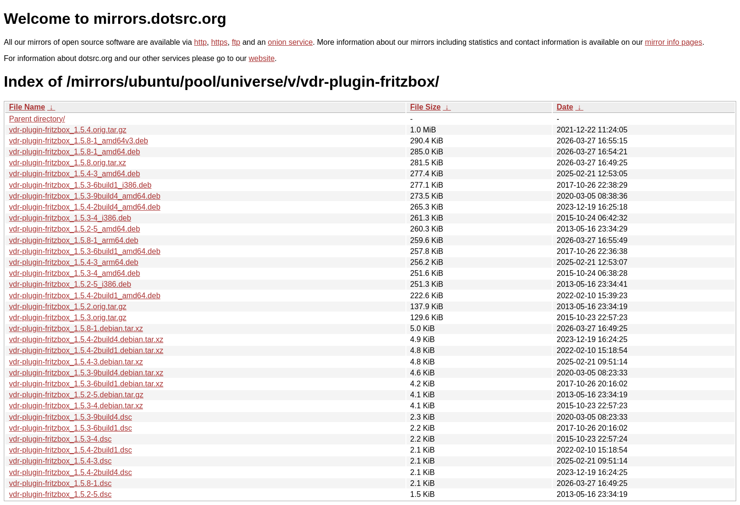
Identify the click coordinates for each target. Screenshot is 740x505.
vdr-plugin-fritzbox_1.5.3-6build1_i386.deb (80, 185)
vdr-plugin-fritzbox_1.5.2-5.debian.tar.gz (76, 395)
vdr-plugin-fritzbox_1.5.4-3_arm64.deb (73, 262)
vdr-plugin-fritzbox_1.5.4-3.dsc (60, 461)
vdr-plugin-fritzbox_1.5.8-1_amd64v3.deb (78, 141)
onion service (290, 42)
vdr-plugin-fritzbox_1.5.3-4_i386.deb (70, 218)
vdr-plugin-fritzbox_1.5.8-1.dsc (60, 483)
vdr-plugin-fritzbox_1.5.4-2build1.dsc (70, 450)
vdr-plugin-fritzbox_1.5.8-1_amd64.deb (74, 152)
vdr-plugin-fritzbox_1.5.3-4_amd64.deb (74, 273)
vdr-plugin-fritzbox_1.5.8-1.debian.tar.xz (76, 328)
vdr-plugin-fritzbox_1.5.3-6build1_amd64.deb (85, 251)
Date (565, 107)
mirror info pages (673, 42)
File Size (425, 107)
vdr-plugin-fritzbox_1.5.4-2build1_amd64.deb (85, 296)
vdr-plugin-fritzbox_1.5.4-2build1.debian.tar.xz (86, 350)
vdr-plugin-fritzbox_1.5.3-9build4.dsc (70, 417)
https (219, 42)
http (200, 42)
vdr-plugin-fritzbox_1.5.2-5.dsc (60, 494)
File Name (27, 107)
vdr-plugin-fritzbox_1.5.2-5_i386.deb (70, 284)
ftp (236, 42)
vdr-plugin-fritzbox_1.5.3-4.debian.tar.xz (76, 406)
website (261, 58)
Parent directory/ (37, 119)
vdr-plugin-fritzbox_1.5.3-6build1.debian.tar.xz (86, 384)
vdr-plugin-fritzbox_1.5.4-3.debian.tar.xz (76, 362)
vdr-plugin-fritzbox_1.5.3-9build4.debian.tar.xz (86, 373)
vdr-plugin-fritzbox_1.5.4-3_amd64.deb (74, 174)
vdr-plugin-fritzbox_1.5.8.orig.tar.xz (67, 163)
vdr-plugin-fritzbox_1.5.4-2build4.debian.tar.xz (86, 339)
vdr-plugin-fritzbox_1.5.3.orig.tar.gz (67, 317)
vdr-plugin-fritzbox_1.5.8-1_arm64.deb (73, 240)
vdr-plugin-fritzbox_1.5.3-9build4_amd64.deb (85, 196)
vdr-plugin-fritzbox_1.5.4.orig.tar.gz (67, 130)
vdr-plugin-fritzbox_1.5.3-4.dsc (60, 439)
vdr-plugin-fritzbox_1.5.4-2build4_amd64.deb (85, 207)
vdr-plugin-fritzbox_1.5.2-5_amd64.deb (74, 229)
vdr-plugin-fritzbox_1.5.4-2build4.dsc (70, 472)
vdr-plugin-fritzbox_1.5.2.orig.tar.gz (67, 307)
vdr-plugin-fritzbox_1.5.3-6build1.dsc (70, 428)
